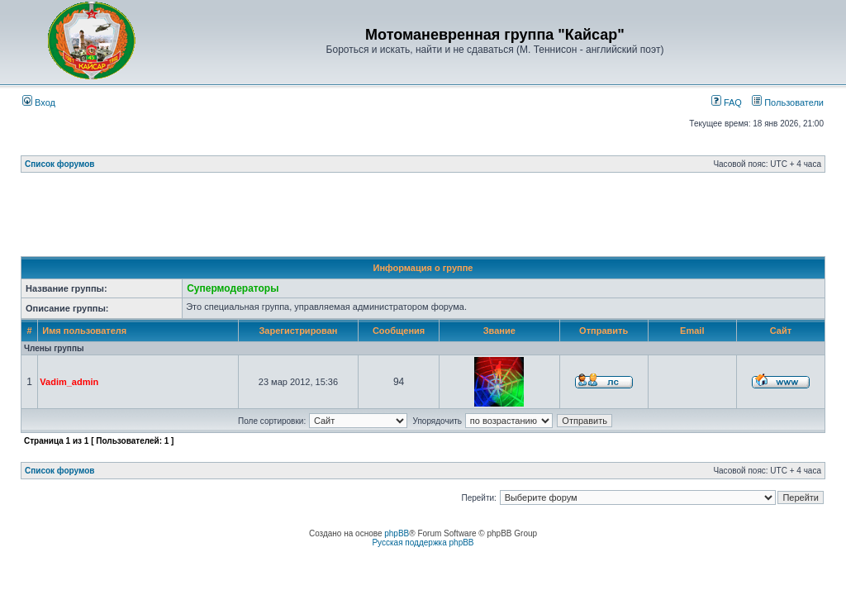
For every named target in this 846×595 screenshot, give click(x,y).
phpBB (396, 533)
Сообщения (399, 331)
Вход (38, 102)
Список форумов (60, 164)
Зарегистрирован (298, 331)
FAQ (726, 102)
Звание (499, 331)
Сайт (780, 331)
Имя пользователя (84, 331)
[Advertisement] (423, 219)
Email (692, 331)
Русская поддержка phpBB (422, 542)
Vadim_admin (69, 382)
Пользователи (788, 102)
